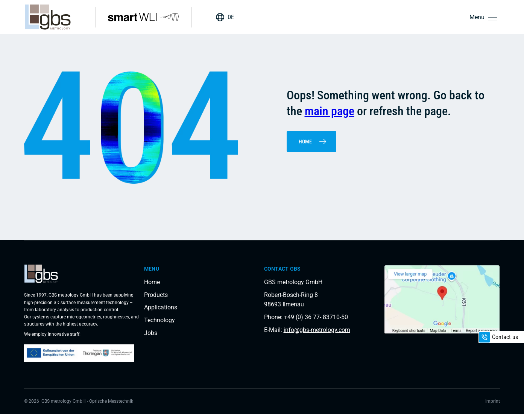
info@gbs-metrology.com (317, 329)
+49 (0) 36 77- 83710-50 (316, 317)
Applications (160, 307)
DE (231, 17)
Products (156, 294)
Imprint (492, 401)
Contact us (498, 337)
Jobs (150, 332)
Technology (159, 320)
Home (313, 141)
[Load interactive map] (442, 300)
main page (329, 111)
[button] (484, 17)
